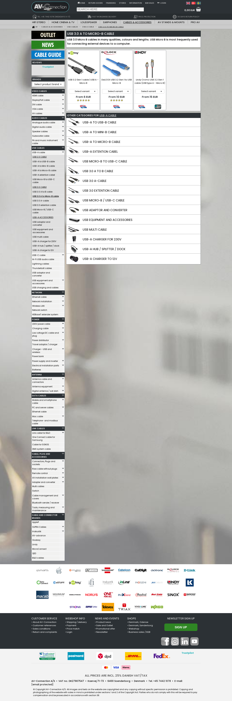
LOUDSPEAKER (89, 22)
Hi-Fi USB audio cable (43, 258)
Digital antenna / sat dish (45, 390)
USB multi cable (40, 236)
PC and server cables (43, 406)
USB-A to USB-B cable (44, 160)
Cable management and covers (45, 496)
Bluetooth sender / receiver (45, 501)
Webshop (134, 627)
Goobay (36, 539)
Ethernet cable (39, 296)
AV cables (37, 112)
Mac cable (37, 415)
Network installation (42, 300)
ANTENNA (37, 373)
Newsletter (102, 631)
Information (135, 3)
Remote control (40, 472)
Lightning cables (40, 263)
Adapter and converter (43, 481)
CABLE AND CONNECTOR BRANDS (44, 516)
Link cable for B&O (41, 432)
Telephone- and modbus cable (45, 421)
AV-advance (38, 534)
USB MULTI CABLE (95, 229)
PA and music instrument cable (45, 141)
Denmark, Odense (138, 621)
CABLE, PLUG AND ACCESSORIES (41, 454)
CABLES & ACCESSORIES (137, 22)
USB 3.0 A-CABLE (94, 181)
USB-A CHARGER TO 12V (100, 259)
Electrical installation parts (45, 364)
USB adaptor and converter (41, 223)
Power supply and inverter (45, 360)
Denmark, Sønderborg (141, 624)
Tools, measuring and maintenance (43, 508)
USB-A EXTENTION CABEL (100, 152)
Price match (73, 627)
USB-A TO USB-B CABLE (99, 122)
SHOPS (131, 618)
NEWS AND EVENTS (107, 618)
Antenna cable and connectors (42, 380)
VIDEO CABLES (39, 90)
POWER (35, 318)
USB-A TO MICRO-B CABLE (101, 142)
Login (163, 3)
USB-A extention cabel (44, 174)
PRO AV (195, 22)
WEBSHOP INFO (75, 618)
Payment (71, 624)
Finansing (111, 3)
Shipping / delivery (77, 621)
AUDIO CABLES (39, 117)
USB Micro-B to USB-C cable (44, 180)
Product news (103, 621)
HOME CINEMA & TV (63, 22)
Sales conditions (41, 627)
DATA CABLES (39, 394)
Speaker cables (40, 130)
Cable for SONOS (40, 443)
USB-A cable (38, 151)
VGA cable (37, 108)
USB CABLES (38, 147)
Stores (122, 3)
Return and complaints (45, 631)
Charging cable (40, 327)
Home (82, 3)
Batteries (36, 368)
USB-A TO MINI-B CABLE (100, 132)
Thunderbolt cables (42, 267)
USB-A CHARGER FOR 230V (102, 239)
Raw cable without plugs (44, 468)
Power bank (38, 355)
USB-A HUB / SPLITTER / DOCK (104, 249)
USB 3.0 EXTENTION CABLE (101, 191)
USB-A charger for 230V (44, 240)
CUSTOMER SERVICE (44, 618)
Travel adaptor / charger (44, 343)
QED (34, 552)
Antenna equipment (42, 385)
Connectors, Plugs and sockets (43, 462)
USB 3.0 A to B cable (42, 190)
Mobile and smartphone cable (44, 401)
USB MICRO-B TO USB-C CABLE (105, 161)
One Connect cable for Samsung (43, 438)
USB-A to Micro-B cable (44, 169)
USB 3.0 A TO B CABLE (98, 171)
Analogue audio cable (43, 121)
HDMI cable (37, 94)
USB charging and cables (45, 286)
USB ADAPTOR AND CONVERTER (105, 210)
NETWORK (37, 291)
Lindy (35, 543)
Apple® (35, 521)
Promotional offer (105, 627)
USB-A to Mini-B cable (44, 165)
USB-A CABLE (107, 115)
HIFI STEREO (38, 22)
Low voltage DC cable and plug (45, 333)
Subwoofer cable (40, 135)
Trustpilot (48, 66)
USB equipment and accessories (43, 230)
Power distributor (40, 339)
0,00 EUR (189, 10)
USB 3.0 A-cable (41, 199)
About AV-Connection (44, 621)
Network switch (39, 309)
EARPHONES (110, 22)
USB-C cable (38, 254)
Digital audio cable (42, 126)
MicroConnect (39, 548)
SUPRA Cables (39, 526)
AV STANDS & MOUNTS (171, 22)
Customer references (44, 624)
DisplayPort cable (41, 99)
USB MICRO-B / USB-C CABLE (104, 200)
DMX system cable (41, 448)
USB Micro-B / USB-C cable (43, 210)
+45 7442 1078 (162, 680)
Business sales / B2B (139, 631)
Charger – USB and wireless (42, 350)
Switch (35, 490)
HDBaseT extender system (45, 313)
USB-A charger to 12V (43, 249)
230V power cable (41, 323)
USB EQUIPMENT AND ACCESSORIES (107, 220)
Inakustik (36, 530)
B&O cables (38, 557)
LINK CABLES (38, 427)
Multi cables (38, 485)
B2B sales (149, 3)
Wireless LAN (38, 305)
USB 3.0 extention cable (44, 204)
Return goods (95, 3)
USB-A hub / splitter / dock (46, 245)
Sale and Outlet (104, 624)
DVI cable (37, 103)
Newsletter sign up (181, 618)
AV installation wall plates (45, 476)
